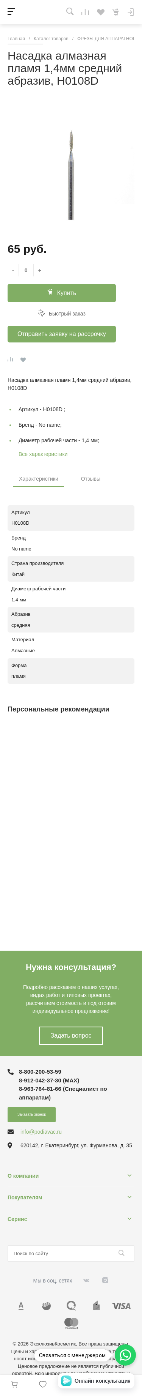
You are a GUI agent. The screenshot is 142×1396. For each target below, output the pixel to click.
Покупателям (25, 1197)
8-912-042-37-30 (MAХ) (49, 1080)
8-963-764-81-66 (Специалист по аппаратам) (63, 1093)
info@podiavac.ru (41, 1132)
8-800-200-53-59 (40, 1071)
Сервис (17, 1219)
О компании (23, 1176)
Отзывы (90, 479)
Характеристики (38, 479)
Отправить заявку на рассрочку (61, 334)
